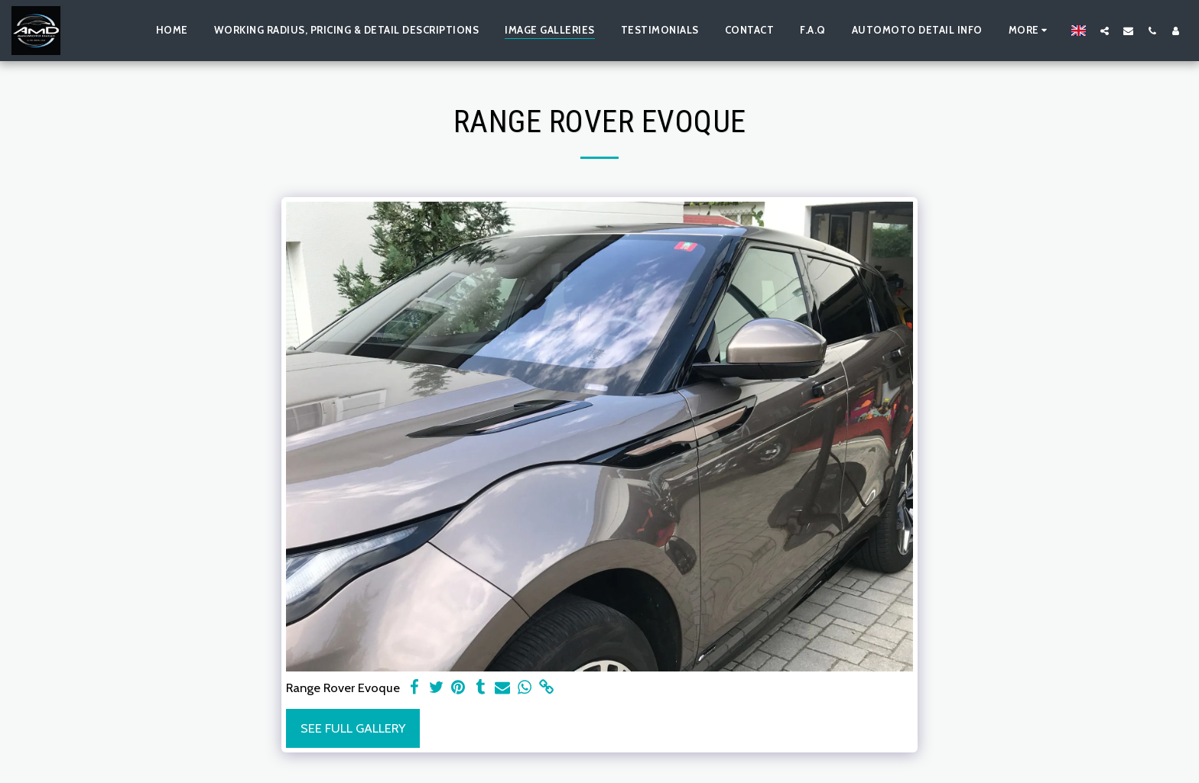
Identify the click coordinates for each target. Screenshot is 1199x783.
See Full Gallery (353, 728)
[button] (1104, 30)
